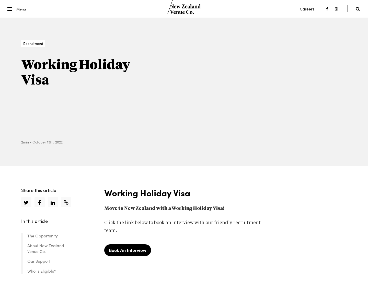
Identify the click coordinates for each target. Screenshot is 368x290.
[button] (15, 9)
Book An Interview (127, 250)
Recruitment (33, 43)
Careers (307, 8)
